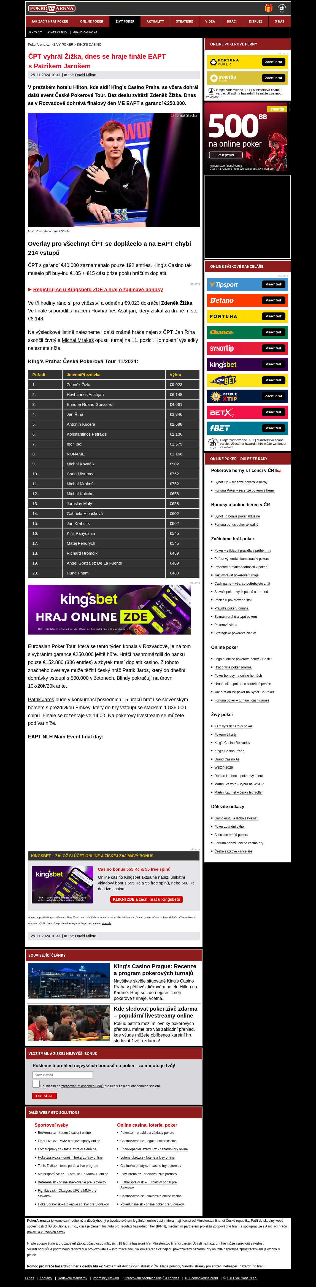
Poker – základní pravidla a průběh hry (243, 550)
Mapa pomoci (170, 1266)
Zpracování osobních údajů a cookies (152, 1278)
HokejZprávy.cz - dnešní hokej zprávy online (70, 1157)
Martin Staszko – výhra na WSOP (239, 784)
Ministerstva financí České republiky (223, 1221)
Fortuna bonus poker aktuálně (236, 525)
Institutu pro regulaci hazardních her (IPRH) (134, 1226)
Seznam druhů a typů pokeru (236, 617)
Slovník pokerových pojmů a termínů (241, 592)
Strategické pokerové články (235, 633)
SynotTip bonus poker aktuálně (237, 516)
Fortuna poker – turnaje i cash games (242, 700)
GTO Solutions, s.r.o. (242, 1278)
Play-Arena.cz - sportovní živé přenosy (148, 1174)
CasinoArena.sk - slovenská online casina (151, 1196)
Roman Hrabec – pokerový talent (239, 776)
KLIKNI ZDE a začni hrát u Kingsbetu (146, 899)
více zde (106, 923)
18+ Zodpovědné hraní (201, 1278)
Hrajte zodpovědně (38, 917)
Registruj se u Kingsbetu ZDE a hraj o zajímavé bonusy (98, 289)
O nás (29, 1278)
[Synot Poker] (245, 170)
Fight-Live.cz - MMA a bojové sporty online (69, 1141)
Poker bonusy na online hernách (238, 676)
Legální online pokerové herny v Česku (243, 659)
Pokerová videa (226, 625)
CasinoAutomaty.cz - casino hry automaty (150, 1166)
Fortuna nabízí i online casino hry (239, 843)
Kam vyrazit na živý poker (233, 726)
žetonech (104, 678)
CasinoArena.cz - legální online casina (148, 1141)
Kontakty (45, 1278)
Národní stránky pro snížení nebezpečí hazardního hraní (223, 1266)
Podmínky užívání (106, 1278)
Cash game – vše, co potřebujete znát (242, 584)
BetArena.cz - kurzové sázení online (64, 1133)
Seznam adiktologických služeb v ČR (131, 1266)
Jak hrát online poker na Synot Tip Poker (244, 692)
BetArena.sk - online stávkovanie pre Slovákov (72, 1182)
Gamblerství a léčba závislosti (236, 818)
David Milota (85, 75)
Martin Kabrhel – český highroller (239, 792)
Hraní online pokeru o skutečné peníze (243, 684)
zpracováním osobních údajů (82, 1086)
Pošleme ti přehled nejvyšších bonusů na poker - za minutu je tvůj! (104, 1065)
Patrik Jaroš (41, 699)
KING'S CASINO (57, 32)
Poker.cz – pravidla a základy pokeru (147, 1133)
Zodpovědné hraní (226, 1226)
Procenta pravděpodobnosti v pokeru (242, 567)
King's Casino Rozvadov (232, 743)
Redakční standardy (72, 1278)
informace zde (122, 1249)
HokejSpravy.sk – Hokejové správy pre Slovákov (73, 1204)
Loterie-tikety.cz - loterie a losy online (147, 1157)
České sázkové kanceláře (233, 851)
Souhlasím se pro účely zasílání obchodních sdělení (100, 1086)
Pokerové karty (226, 734)
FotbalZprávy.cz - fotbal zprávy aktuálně (67, 1149)
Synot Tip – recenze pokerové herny (241, 482)
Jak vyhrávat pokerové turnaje (237, 575)
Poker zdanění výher (230, 827)
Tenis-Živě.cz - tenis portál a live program (68, 1166)
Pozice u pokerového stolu (234, 600)
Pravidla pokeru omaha (232, 608)
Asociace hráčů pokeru (231, 835)
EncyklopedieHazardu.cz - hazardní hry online (154, 1149)
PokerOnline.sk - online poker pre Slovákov (152, 1204)
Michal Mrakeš (78, 340)
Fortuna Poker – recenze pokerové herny (245, 490)
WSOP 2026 (224, 768)
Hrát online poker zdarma (233, 667)
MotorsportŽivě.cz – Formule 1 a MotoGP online (73, 1174)
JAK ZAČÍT (35, 32)
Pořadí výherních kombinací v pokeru (242, 559)
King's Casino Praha (229, 751)
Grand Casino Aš (85, 32)
